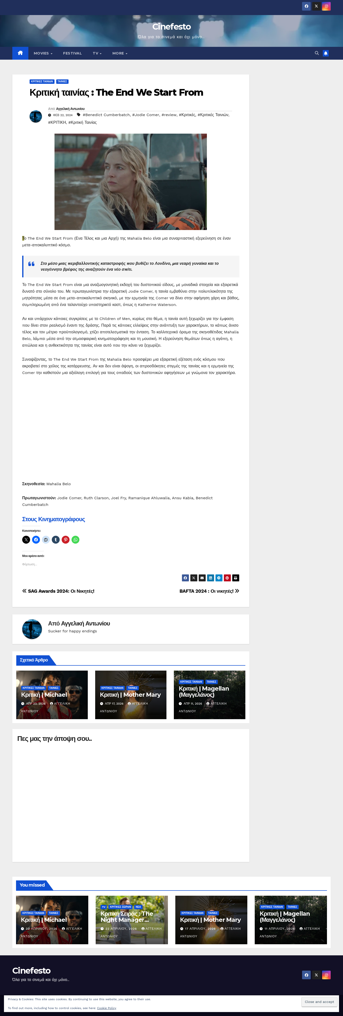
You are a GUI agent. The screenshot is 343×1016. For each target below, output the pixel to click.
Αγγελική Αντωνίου (70, 109)
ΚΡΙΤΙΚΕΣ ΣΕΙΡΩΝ (120, 907)
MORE (118, 53)
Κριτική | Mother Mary (130, 694)
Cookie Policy (106, 1008)
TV (96, 53)
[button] (317, 53)
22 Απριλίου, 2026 (122, 928)
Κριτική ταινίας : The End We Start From (116, 92)
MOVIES (42, 53)
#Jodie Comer (145, 114)
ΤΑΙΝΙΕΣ (62, 81)
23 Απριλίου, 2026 (42, 928)
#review (169, 114)
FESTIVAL (72, 53)
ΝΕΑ (138, 907)
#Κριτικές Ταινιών (213, 114)
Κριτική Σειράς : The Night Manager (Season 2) (127, 919)
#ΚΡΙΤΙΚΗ (57, 122)
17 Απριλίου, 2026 (201, 928)
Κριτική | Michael (44, 694)
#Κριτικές (187, 114)
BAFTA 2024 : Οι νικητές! (209, 591)
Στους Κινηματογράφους (53, 519)
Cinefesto (171, 26)
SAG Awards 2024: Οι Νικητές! (58, 591)
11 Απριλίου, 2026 (280, 928)
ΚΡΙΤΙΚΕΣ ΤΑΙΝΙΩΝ (42, 81)
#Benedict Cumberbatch (106, 114)
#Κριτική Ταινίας (82, 122)
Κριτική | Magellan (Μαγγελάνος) (204, 691)
